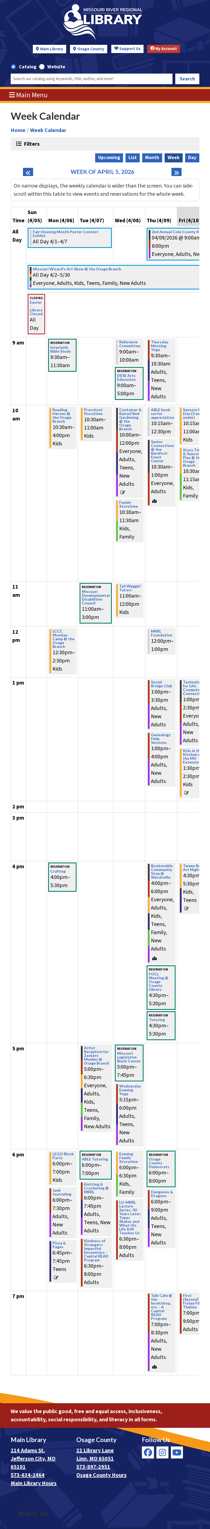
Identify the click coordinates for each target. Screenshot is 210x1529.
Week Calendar (48, 130)
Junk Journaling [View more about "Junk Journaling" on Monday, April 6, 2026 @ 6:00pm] (61, 1192)
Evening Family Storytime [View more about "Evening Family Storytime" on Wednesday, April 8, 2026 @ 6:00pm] (128, 1157)
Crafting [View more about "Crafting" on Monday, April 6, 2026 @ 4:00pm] (58, 871)
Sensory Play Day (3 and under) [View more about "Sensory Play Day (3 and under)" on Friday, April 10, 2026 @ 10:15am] (194, 413)
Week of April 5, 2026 (102, 171)
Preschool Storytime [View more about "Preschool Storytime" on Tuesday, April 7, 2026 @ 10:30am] (93, 412)
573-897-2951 (93, 1467)
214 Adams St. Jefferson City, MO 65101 (33, 1459)
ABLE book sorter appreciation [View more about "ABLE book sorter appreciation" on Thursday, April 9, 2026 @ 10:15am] (162, 413)
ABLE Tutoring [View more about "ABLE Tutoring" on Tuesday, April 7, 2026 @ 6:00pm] (95, 1159)
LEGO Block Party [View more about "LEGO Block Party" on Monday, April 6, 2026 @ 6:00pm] (63, 1156)
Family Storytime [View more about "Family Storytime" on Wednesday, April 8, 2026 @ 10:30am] (128, 504)
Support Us (127, 49)
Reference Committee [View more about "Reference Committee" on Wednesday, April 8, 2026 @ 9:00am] (129, 344)
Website (56, 66)
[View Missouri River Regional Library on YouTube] (177, 1452)
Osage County (90, 49)
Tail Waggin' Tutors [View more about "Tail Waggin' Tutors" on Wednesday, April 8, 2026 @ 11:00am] (130, 588)
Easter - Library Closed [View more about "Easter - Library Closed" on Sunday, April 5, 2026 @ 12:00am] (36, 308)
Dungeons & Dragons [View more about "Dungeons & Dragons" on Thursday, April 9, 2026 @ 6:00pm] (162, 1194)
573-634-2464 (28, 1475)
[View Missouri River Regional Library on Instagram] (162, 1452)
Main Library (51, 49)
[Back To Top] (32, 1509)
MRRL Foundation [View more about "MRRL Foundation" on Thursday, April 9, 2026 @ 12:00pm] (161, 633)
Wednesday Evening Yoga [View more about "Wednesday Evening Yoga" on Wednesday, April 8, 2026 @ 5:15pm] (130, 1090)
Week (174, 157)
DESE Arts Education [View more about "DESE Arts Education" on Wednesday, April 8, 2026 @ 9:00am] (126, 377)
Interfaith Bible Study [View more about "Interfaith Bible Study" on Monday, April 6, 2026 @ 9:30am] (60, 349)
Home (18, 130)
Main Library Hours (34, 1483)
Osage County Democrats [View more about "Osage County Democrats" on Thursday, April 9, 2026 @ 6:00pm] (159, 1163)
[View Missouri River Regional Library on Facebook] (148, 1452)
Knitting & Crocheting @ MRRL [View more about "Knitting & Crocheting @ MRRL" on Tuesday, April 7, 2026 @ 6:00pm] (96, 1188)
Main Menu (28, 95)
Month (152, 157)
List (133, 157)
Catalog (27, 66)
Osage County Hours (101, 1475)
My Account (163, 49)
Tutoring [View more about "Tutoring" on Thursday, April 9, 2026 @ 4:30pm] (157, 1020)
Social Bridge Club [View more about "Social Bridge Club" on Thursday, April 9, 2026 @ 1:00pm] (161, 684)
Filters (31, 144)
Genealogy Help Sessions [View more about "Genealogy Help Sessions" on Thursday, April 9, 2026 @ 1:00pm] (160, 738)
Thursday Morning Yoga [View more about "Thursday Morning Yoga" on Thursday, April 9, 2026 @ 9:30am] (159, 346)
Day (192, 157)
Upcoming (109, 157)
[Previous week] (28, 172)
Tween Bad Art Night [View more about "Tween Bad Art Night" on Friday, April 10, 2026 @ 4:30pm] (193, 868)
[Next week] (176, 172)
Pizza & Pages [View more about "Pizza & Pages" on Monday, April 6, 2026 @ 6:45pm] (59, 1245)
